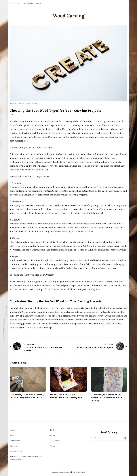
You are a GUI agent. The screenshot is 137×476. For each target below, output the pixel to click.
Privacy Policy (16, 451)
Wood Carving (68, 16)
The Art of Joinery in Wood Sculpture (95, 347)
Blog (12, 435)
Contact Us (15, 440)
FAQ (11, 3)
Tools (38, 3)
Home (12, 430)
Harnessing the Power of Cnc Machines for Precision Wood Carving (106, 398)
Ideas (18, 3)
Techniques (28, 3)
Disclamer (14, 446)
